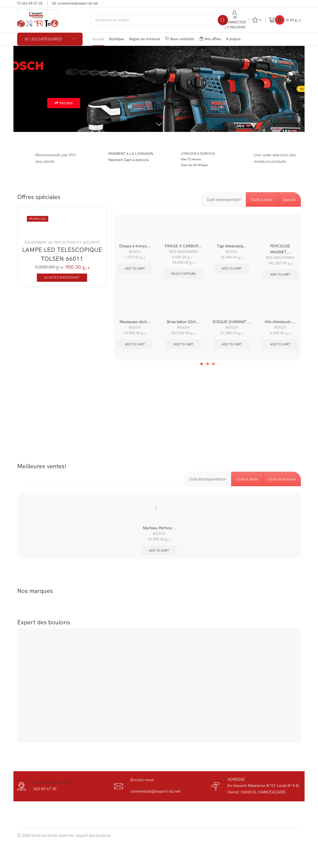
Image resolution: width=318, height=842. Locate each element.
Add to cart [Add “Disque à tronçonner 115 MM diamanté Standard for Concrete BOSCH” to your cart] (135, 268)
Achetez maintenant (62, 277)
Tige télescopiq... (232, 245)
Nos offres (210, 38)
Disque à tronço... (135, 245)
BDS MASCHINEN (183, 251)
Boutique (116, 38)
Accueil (98, 38)
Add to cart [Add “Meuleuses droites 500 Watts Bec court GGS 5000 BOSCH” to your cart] (135, 344)
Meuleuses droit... (135, 321)
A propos (233, 38)
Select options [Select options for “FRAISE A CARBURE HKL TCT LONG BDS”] (183, 274)
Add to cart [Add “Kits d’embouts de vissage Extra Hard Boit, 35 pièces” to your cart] (280, 344)
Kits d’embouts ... (280, 321)
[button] (159, 124)
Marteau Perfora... (159, 527)
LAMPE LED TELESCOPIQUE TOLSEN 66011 (62, 254)
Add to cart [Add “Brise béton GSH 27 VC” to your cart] (183, 344)
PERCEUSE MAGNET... (280, 248)
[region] (159, 89)
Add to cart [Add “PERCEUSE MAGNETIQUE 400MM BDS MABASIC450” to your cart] (280, 274)
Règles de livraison (144, 38)
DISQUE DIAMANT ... (231, 321)
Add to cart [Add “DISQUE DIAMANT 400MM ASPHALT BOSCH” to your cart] (232, 344)
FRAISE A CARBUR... (183, 245)
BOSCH (135, 251)
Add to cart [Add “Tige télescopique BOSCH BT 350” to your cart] (232, 268)
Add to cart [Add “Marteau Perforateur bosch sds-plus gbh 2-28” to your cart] (159, 550)
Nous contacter (180, 38)
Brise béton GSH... (183, 321)
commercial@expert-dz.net (155, 791)
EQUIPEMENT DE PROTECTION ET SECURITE (62, 242)
